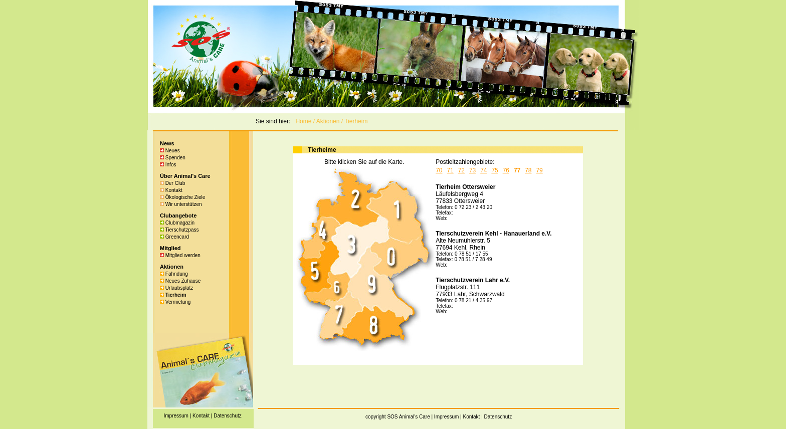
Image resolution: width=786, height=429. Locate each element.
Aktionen (328, 121)
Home (303, 121)
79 (539, 170)
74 (483, 170)
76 (506, 170)
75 (494, 170)
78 (528, 170)
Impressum (446, 416)
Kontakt (471, 416)
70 (439, 170)
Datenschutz (498, 416)
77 (517, 170)
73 (472, 170)
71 (450, 170)
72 (461, 170)
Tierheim (355, 121)
